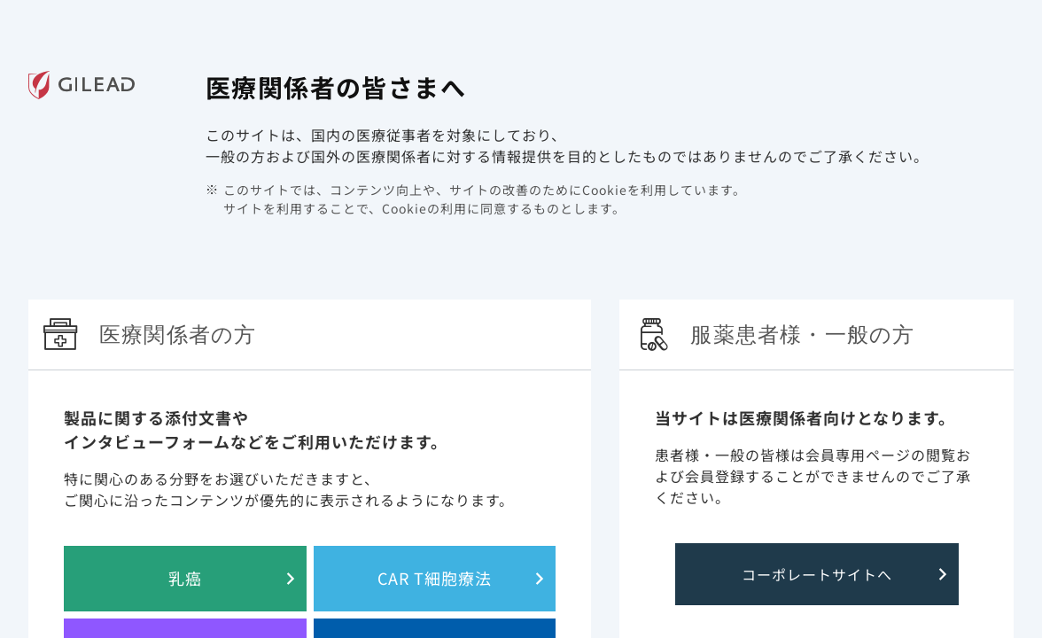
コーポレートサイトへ (817, 574)
